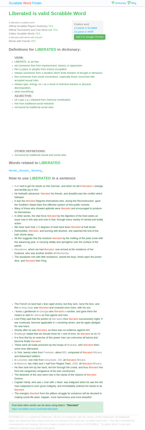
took (26, 367)
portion (44, 319)
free (37, 61)
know (19, 311)
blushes (63, 230)
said (28, 319)
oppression (76, 65)
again (88, 322)
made (34, 345)
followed (19, 197)
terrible (23, 189)
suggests (27, 238)
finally (27, 341)
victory (58, 304)
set (32, 61)
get (29, 186)
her (91, 249)
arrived (64, 249)
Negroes (41, 201)
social (41, 76)
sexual (28, 80)
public (77, 204)
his (33, 186)
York (19, 352)
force (43, 216)
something (27, 91)
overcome (76, 337)
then (20, 367)
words (27, 216)
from (38, 65)
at (82, 227)
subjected (25, 386)
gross (43, 386)
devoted (94, 393)
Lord (16, 319)
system (61, 204)
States (33, 204)
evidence (71, 330)
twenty (27, 352)
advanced (33, 193)
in (32, 189)
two (30, 363)
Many (17, 208)
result (52, 84)
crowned (59, 307)
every (69, 219)
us (92, 333)
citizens (79, 374)
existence (76, 393)
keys (73, 256)
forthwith (23, 193)
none (82, 304)
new (20, 326)
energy (33, 84)
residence (81, 249)
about (58, 352)
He (16, 193)
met (33, 256)
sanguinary (30, 371)
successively (86, 319)
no (64, 330)
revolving (62, 322)
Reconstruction (85, 201)
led (50, 367)
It (15, 201)
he (74, 186)
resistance (52, 256)
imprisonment (49, 65)
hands (38, 186)
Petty (23, 319)
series (71, 322)
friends (58, 193)
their (39, 204)
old (100, 382)
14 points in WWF (84, 31)
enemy (50, 69)
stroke (92, 227)
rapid (51, 304)
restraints (49, 103)
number (71, 311)
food (84, 216)
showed (40, 208)
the (85, 193)
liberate (14, 170)
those (74, 76)
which (57, 73)
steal (17, 91)
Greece (18, 378)
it (81, 186)
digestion (70, 216)
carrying (43, 242)
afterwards (32, 348)
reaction (73, 84)
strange (98, 186)
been (67, 227)
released (35, 99)
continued (24, 322)
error (73, 333)
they (70, 304)
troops (60, 345)
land (33, 304)
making (18, 397)
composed (73, 352)
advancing (24, 242)
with (92, 76)
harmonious (63, 397)
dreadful (73, 193)
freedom (71, 73)
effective (52, 204)
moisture (47, 238)
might (97, 319)
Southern (24, 204)
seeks (91, 216)
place (25, 69)
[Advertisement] (58, 129)
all (84, 337)
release (18, 73)
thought (84, 73)
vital (38, 216)
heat (55, 227)
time (23, 348)
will (84, 393)
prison (98, 256)
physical (86, 84)
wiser (37, 397)
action (17, 223)
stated (29, 333)
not (16, 107)
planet (17, 245)
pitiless (53, 393)
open (87, 256)
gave (98, 201)
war (16, 322)
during (68, 201)
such (36, 386)
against (81, 330)
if (101, 319)
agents (53, 315)
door (16, 260)
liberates (25, 170)
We (16, 227)
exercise (40, 337)
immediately (68, 386)
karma (89, 337)
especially (64, 76)
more (73, 307)
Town (68, 363)
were (57, 208)
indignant (74, 382)
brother (49, 253)
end (90, 230)
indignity (51, 386)
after (25, 330)
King (43, 260)
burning (48, 230)
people (35, 69)
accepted (19, 80)
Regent (60, 363)
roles (36, 80)
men (65, 315)
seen (27, 227)
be (82, 322)
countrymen (68, 371)
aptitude (49, 208)
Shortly (18, 330)
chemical (64, 84)
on (44, 186)
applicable (46, 322)
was (80, 193)
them (90, 311)
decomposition (22, 87)
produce (97, 208)
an (96, 216)
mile (35, 359)
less (46, 304)
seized (62, 256)
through (61, 219)
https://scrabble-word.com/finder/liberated (34, 409)
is (38, 242)
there (54, 330)
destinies (24, 374)
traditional (30, 103)
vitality (52, 242)
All (15, 238)
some (17, 348)
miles (34, 352)
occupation (61, 69)
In (15, 216)
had (22, 186)
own (59, 371)
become (35, 322)
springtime (67, 242)
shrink (23, 234)
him (36, 189)
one (31, 359)
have (21, 227)
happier (45, 397)
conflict (91, 193)
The (16, 256)
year (33, 242)
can (68, 337)
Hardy (27, 382)
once (67, 307)
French (23, 304)
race (39, 374)
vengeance (43, 371)
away (30, 234)
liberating (37, 170)
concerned (83, 76)
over (75, 242)
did (77, 186)
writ (65, 333)
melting (74, 238)
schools (85, 204)
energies (24, 393)
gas (26, 84)
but (65, 304)
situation (48, 73)
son (88, 307)
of (78, 73)
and (51, 155)
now (23, 219)
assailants (24, 256)
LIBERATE (20, 61)
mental (87, 219)
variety (76, 219)
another (40, 253)
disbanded (25, 356)
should (46, 333)
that (53, 219)
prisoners (43, 345)
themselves (52, 201)
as (45, 84)
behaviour (97, 73)
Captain (18, 382)
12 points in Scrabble (85, 28)
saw (92, 382)
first (45, 204)
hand (44, 367)
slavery (62, 65)
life (31, 397)
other (20, 216)
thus (65, 319)
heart (59, 382)
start (27, 315)
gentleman (30, 311)
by (27, 107)
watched (78, 230)
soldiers (35, 356)
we (37, 249)
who (61, 201)
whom (31, 249)
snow (95, 238)
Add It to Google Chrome (90, 36)
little (43, 256)
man (63, 337)
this (48, 186)
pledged (95, 322)
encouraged (82, 208)
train (16, 234)
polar (88, 238)
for (15, 212)
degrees (45, 227)
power (56, 337)
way (35, 219)
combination (63, 99)
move (54, 333)
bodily (100, 219)
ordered (80, 386)
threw (81, 256)
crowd (73, 367)
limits (63, 73)
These (17, 345)
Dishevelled (20, 230)
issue (17, 219)
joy (29, 189)
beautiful (86, 397)
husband (19, 253)
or (68, 65)
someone (24, 65)
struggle (62, 393)
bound (22, 107)
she (70, 230)
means (18, 315)
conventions (51, 76)
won (75, 304)
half (86, 227)
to (29, 61)
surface (87, 242)
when (69, 186)
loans (26, 326)
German (55, 186)
